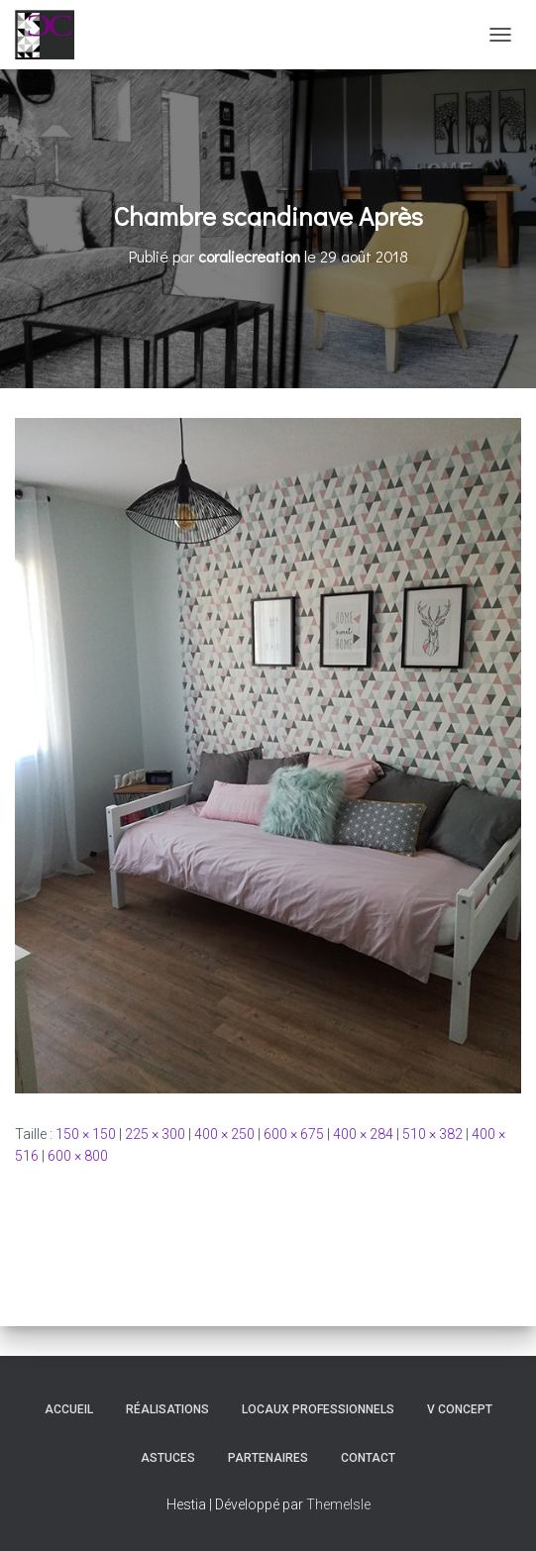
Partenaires (268, 1458)
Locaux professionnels (318, 1409)
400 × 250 (224, 1134)
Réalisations (167, 1409)
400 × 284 (363, 1134)
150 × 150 (85, 1134)
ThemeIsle (338, 1504)
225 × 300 (155, 1134)
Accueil (69, 1409)
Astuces (168, 1458)
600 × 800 (78, 1156)
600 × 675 (294, 1134)
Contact (368, 1458)
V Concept (459, 1409)
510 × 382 (432, 1134)
